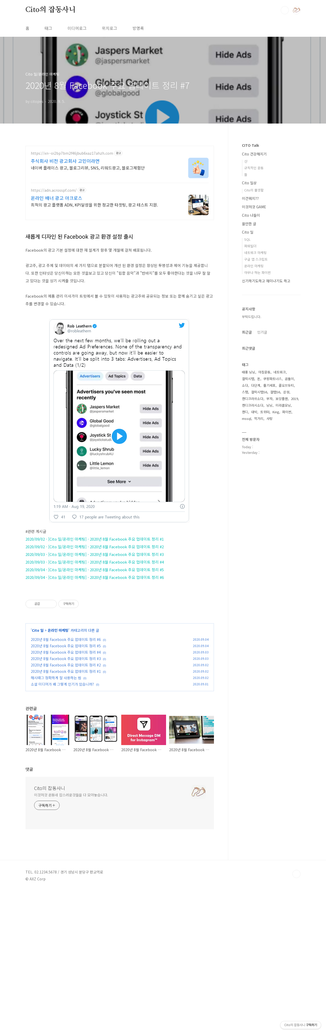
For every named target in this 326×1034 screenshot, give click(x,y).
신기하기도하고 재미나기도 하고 (266, 280)
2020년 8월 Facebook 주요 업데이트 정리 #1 (66, 814)
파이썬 (286, 411)
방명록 (138, 28)
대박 (254, 411)
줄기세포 (269, 385)
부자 (269, 398)
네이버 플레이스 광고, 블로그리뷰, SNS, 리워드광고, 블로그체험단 (88, 168)
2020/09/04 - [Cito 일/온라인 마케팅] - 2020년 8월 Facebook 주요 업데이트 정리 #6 (94, 648)
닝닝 (269, 405)
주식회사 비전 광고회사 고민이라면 (65, 161)
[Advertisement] (119, 261)
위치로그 (109, 28)
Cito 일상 (249, 182)
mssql (246, 418)
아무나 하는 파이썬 (257, 272)
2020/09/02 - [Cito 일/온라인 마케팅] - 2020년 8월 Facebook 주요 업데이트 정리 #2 (94, 618)
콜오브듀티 (286, 385)
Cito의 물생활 (254, 190)
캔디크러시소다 (252, 405)
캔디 (245, 411)
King (276, 411)
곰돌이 (289, 378)
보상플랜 (282, 398)
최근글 (247, 332)
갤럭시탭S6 (259, 392)
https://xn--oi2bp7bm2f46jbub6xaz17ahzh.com (72, 153)
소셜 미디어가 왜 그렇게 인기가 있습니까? (62, 827)
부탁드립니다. (251, 316)
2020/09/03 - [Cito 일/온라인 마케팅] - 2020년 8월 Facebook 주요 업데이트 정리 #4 (94, 633)
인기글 (262, 332)
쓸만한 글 (249, 223)
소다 (245, 385)
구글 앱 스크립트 (256, 259)
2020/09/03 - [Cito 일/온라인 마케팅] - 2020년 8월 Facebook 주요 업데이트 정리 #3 (94, 625)
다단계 (255, 385)
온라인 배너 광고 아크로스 (56, 198)
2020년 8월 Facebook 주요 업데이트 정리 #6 (66, 782)
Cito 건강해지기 (254, 153)
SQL (247, 239)
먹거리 (258, 418)
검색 (285, 10)
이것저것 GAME (254, 206)
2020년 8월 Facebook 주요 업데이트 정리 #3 (66, 801)
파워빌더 (250, 246)
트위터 (264, 411)
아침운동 (264, 372)
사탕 (269, 418)
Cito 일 (38, 773)
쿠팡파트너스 (272, 378)
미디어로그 (77, 28)
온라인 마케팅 (58, 773)
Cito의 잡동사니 (50, 10)
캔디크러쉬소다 (252, 398)
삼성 (286, 392)
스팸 (245, 392)
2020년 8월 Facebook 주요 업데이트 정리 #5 (66, 788)
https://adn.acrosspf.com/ (54, 190)
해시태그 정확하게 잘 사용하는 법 (56, 820)
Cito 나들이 (251, 215)
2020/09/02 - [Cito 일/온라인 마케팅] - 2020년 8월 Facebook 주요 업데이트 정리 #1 (94, 610)
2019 (294, 398)
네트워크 (280, 372)
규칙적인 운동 (254, 167)
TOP (296, 1017)
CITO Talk (250, 145)
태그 (48, 28)
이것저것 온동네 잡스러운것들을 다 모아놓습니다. (71, 937)
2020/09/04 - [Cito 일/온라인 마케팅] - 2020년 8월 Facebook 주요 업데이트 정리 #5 (94, 641)
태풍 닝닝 (248, 372)
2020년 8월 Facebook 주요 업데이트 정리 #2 (66, 807)
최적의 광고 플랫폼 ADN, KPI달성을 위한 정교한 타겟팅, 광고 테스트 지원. (94, 205)
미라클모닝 (283, 405)
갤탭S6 (275, 392)
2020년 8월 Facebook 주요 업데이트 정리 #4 (66, 795)
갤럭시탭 (248, 378)
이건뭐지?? (250, 198)
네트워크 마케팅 (255, 252)
